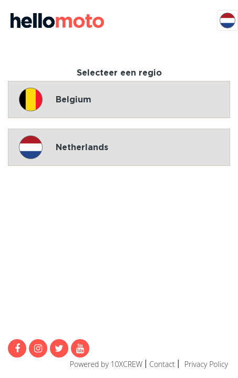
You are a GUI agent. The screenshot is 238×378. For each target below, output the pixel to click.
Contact (162, 364)
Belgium (55, 99)
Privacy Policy (206, 364)
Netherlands (63, 147)
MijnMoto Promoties (57, 20)
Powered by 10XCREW (106, 364)
